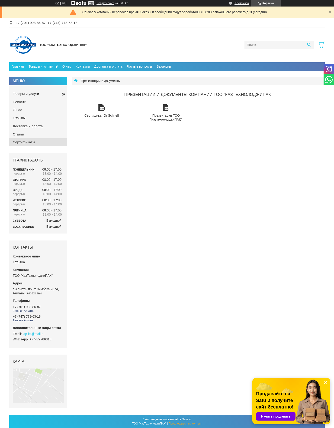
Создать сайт (105, 3)
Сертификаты (24, 142)
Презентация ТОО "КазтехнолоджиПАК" (166, 107)
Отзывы (19, 118)
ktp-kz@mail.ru (34, 334)
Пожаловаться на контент (185, 423)
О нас (66, 66)
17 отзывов (241, 3)
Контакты (83, 66)
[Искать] (309, 45)
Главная (18, 66)
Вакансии (164, 66)
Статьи (18, 134)
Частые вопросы (139, 66)
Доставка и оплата (108, 66)
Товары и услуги (41, 66)
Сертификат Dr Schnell (101, 107)
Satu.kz (186, 419)
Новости (19, 102)
